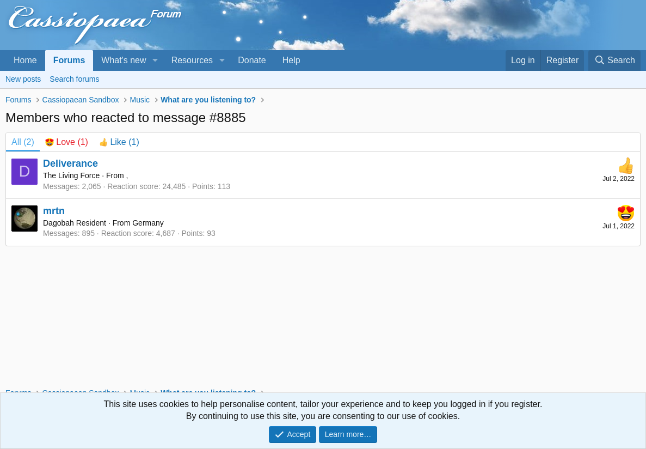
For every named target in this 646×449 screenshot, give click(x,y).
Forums (69, 60)
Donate (252, 60)
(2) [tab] (22, 142)
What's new (123, 60)
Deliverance (70, 163)
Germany (148, 223)
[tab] (67, 142)
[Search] (614, 60)
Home (25, 60)
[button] (155, 60)
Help (291, 60)
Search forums (74, 79)
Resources (192, 60)
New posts (23, 79)
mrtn (54, 210)
